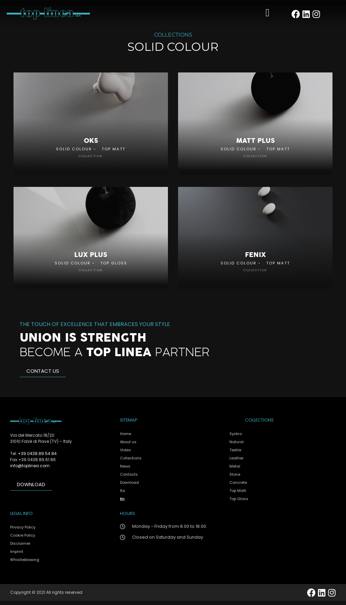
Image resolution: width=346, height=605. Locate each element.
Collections (131, 461)
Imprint (16, 555)
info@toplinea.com (30, 470)
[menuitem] (171, 494)
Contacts (129, 478)
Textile (235, 453)
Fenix (255, 258)
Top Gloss (113, 266)
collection (91, 157)
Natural (236, 445)
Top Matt (113, 150)
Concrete (238, 486)
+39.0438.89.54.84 (37, 457)
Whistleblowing (24, 563)
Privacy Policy (22, 531)
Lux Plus (90, 258)
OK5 (91, 142)
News (125, 470)
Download (129, 486)
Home (125, 437)
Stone (234, 478)
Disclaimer (20, 547)
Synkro (235, 437)
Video (125, 453)
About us (128, 445)
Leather (236, 461)
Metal (234, 470)
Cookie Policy (22, 539)
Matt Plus (255, 142)
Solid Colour (74, 150)
